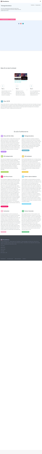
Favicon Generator (25, 231)
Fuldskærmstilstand (4, 19)
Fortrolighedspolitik (10, 258)
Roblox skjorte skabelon (26, 203)
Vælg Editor (12, 19)
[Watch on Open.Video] (18, 78)
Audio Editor (3, 245)
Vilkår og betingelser (18, 258)
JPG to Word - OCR (4, 252)
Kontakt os (24, 258)
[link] (16, 74)
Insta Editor (2, 250)
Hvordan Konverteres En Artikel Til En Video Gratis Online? (17, 74)
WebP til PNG (3, 249)
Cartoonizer (3, 231)
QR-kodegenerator (5, 171)
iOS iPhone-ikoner (4, 206)
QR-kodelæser (25, 171)
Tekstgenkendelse (37, 5)
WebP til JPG (3, 247)
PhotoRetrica (32, 5)
